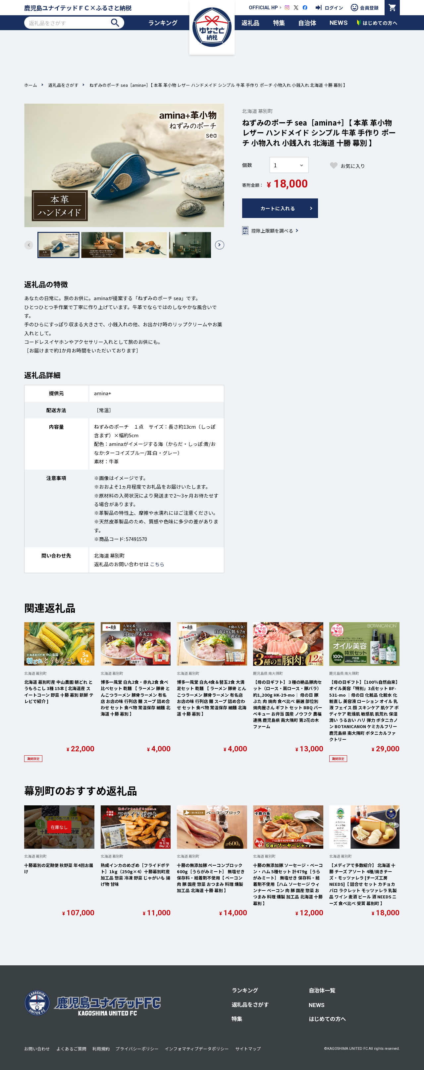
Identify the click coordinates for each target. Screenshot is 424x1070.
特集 (279, 22)
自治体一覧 (322, 990)
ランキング (163, 22)
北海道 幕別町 (257, 110)
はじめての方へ (327, 1019)
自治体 (307, 22)
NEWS (338, 23)
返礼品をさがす (63, 85)
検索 (115, 23)
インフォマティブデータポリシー (197, 1048)
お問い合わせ (37, 1048)
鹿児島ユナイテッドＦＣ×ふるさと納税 (78, 7)
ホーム (30, 85)
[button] (219, 245)
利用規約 (101, 1048)
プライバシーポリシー (137, 1048)
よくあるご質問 (71, 1048)
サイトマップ (248, 1048)
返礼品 (250, 22)
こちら (157, 564)
